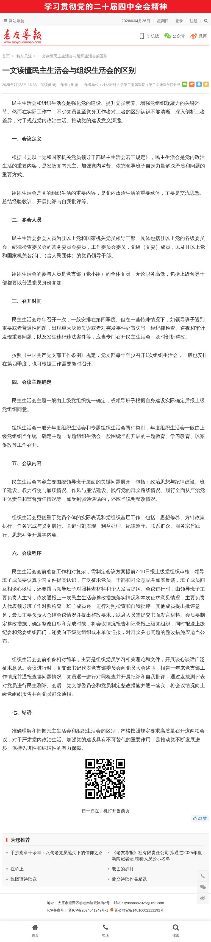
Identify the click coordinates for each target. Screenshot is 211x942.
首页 (6, 56)
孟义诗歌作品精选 (129, 879)
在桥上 (17, 868)
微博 (203, 35)
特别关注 (24, 56)
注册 (194, 21)
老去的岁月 (123, 868)
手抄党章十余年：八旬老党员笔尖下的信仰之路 (56, 852)
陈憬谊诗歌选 (23, 879)
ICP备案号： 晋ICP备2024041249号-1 (78, 910)
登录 (179, 21)
